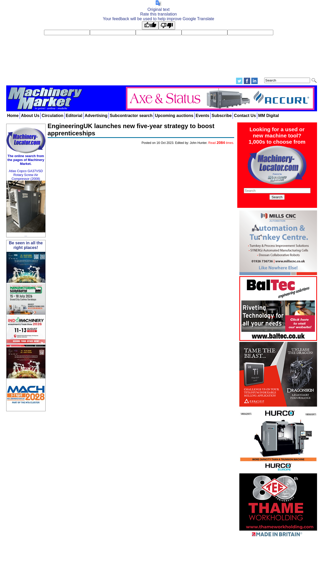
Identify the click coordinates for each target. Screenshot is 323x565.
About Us (30, 115)
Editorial (74, 115)
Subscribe (222, 115)
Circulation (52, 115)
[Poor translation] (167, 25)
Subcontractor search (131, 115)
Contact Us (245, 115)
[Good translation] (150, 25)
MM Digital (268, 115)
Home (13, 115)
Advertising (96, 115)
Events (202, 115)
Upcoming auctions (174, 115)
